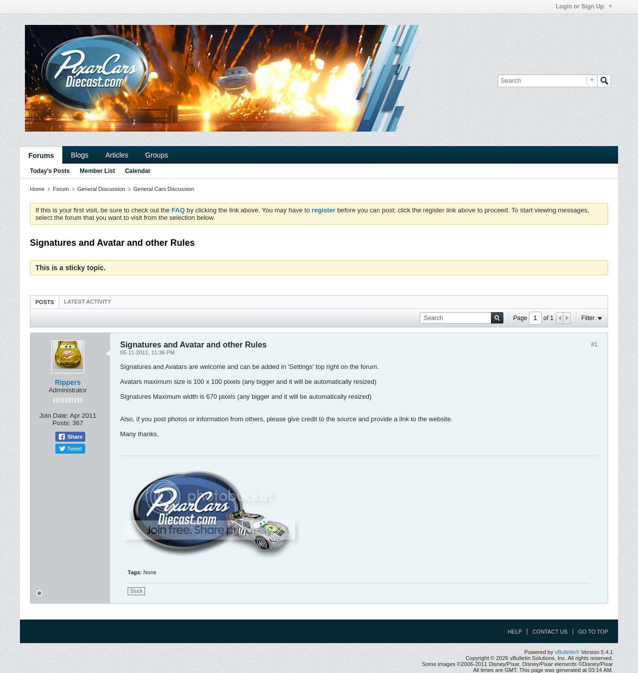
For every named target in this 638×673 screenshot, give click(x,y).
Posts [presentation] (44, 302)
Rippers (68, 382)
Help (514, 632)
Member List (97, 171)
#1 (594, 344)
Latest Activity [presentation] (87, 302)
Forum (61, 189)
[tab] (44, 302)
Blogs (79, 155)
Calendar (138, 171)
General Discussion (101, 189)
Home (37, 189)
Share (70, 437)
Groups (156, 155)
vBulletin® (567, 652)
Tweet (70, 448)
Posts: (61, 423)
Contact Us (550, 632)
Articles (116, 155)
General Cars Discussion (164, 189)
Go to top (593, 632)
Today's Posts (50, 171)
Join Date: (54, 415)
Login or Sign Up (584, 6)
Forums (41, 156)
